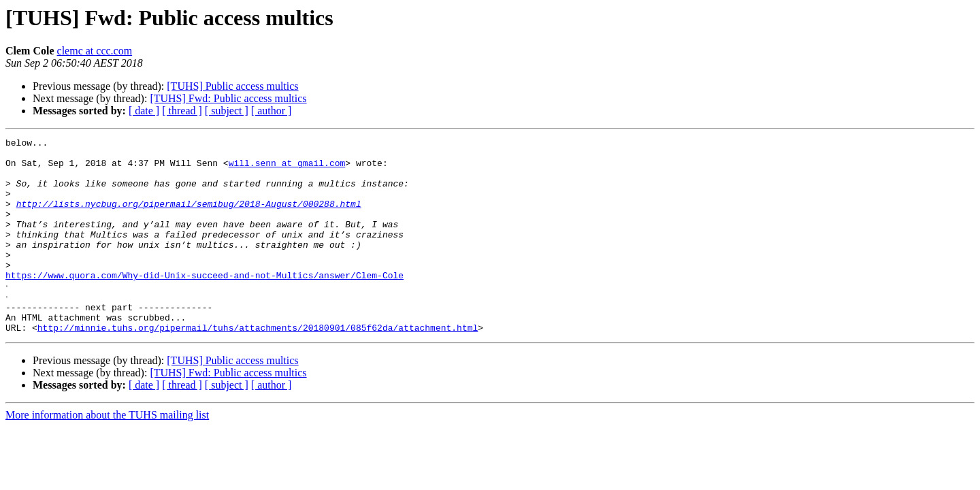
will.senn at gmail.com (287, 169)
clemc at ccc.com (95, 50)
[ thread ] (182, 110)
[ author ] (271, 110)
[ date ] (144, 110)
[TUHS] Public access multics (232, 86)
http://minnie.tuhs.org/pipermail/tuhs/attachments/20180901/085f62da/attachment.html (257, 365)
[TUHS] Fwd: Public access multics (228, 98)
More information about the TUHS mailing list (107, 452)
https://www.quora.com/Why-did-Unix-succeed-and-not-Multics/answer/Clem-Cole (204, 303)
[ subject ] (226, 110)
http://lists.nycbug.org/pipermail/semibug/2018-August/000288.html (188, 218)
